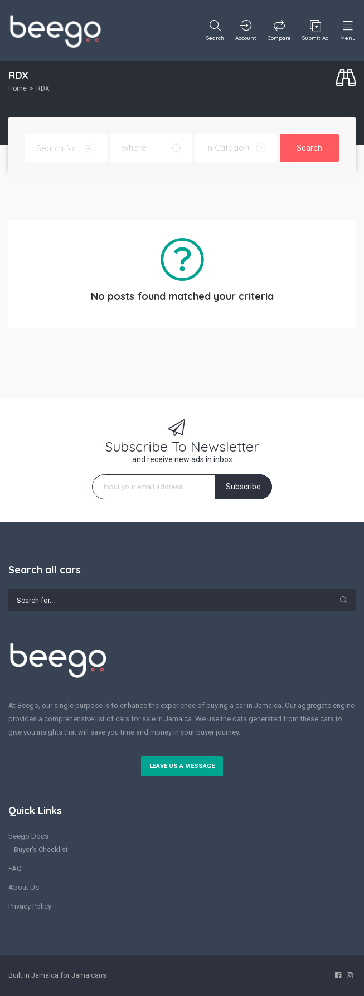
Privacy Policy (29, 906)
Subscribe (243, 486)
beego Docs (28, 836)
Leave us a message (182, 766)
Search (309, 148)
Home (17, 88)
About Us (23, 887)
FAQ (15, 868)
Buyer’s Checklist (41, 849)
